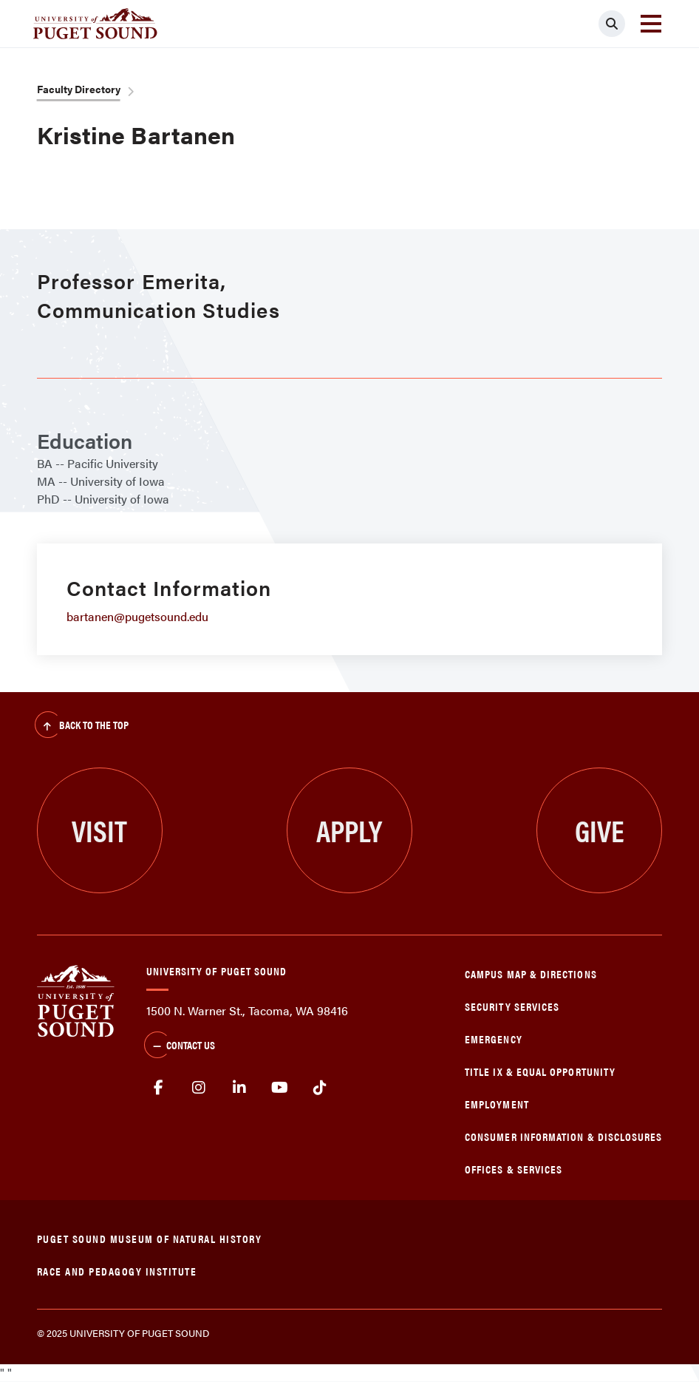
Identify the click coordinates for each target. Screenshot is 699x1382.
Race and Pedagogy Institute (117, 1270)
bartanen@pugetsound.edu (137, 616)
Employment (497, 1103)
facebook (159, 1087)
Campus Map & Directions (531, 973)
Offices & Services (513, 1168)
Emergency (493, 1038)
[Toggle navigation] (651, 23)
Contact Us (179, 1046)
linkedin (240, 1087)
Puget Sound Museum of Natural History (149, 1238)
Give (599, 830)
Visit (99, 830)
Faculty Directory (78, 88)
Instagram (199, 1087)
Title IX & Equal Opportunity (540, 1071)
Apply (349, 830)
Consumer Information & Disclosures (563, 1136)
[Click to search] (612, 23)
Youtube (280, 1087)
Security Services (512, 1006)
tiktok (320, 1087)
